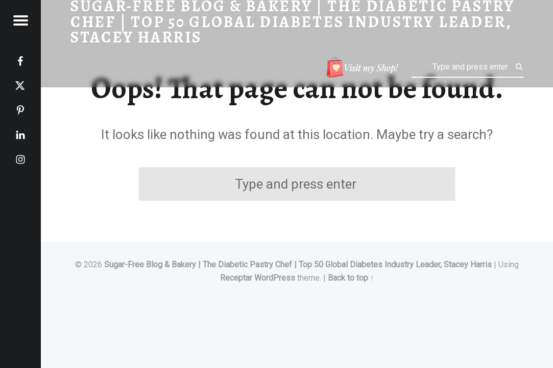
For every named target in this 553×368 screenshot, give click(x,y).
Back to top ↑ (351, 278)
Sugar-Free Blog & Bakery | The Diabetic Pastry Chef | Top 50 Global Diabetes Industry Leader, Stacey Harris (298, 264)
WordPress (274, 278)
